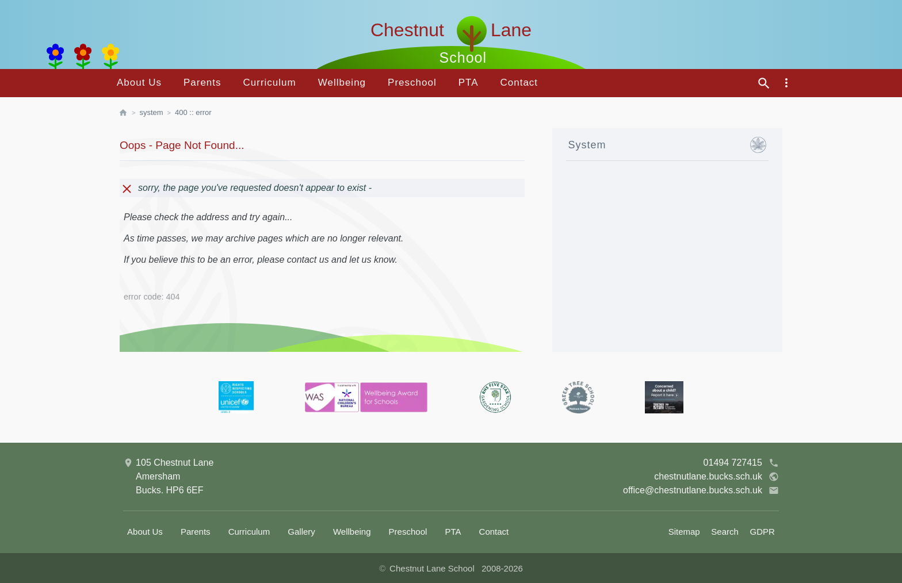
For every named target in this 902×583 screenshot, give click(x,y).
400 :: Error (193, 112)
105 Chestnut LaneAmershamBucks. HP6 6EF (168, 475)
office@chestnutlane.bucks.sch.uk (701, 490)
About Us (139, 82)
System (151, 112)
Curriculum (269, 82)
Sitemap (684, 531)
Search (725, 531)
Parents (202, 82)
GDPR (762, 531)
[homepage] (129, 113)
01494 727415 (741, 463)
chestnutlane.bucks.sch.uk (716, 477)
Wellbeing (342, 82)
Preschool (412, 82)
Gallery (301, 531)
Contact (519, 82)
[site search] (763, 83)
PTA (468, 82)
